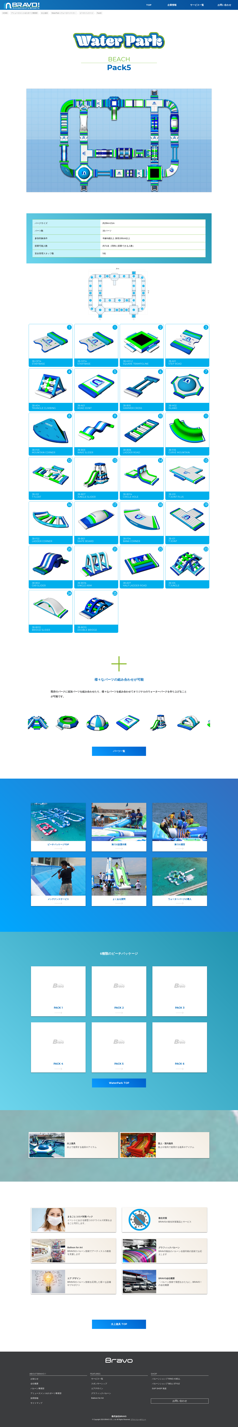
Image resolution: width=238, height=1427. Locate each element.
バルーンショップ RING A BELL (166, 1379)
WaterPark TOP (119, 1085)
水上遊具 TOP (119, 1324)
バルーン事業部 (37, 1388)
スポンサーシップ (99, 1383)
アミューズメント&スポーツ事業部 (46, 1393)
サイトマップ (36, 1403)
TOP (149, 4)
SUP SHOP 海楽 (159, 1388)
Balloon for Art (97, 1398)
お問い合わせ (224, 4)
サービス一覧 (197, 4)
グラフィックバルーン (101, 1393)
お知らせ (34, 1379)
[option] (134, 722)
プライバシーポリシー (138, 1419)
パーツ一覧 (119, 751)
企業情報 (172, 4)
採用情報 (34, 1398)
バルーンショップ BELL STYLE (166, 1383)
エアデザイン (97, 1388)
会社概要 (34, 1383)
